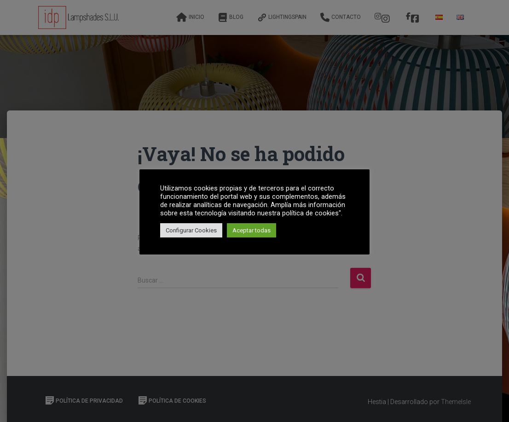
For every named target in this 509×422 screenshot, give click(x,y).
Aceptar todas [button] (251, 230)
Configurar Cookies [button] (191, 230)
